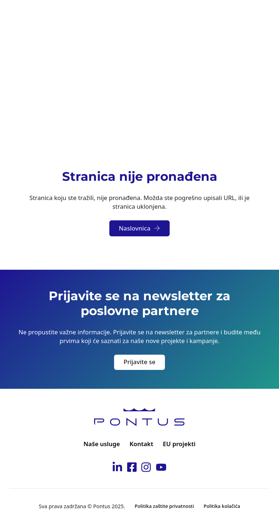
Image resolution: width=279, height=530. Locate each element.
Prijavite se (139, 362)
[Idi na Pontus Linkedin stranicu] (117, 468)
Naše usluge (102, 444)
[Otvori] (262, 14)
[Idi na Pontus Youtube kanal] (161, 468)
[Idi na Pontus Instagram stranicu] (146, 468)
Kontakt (141, 444)
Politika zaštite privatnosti (164, 506)
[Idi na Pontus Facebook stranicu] (132, 468)
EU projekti (179, 444)
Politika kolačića (221, 506)
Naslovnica (139, 228)
